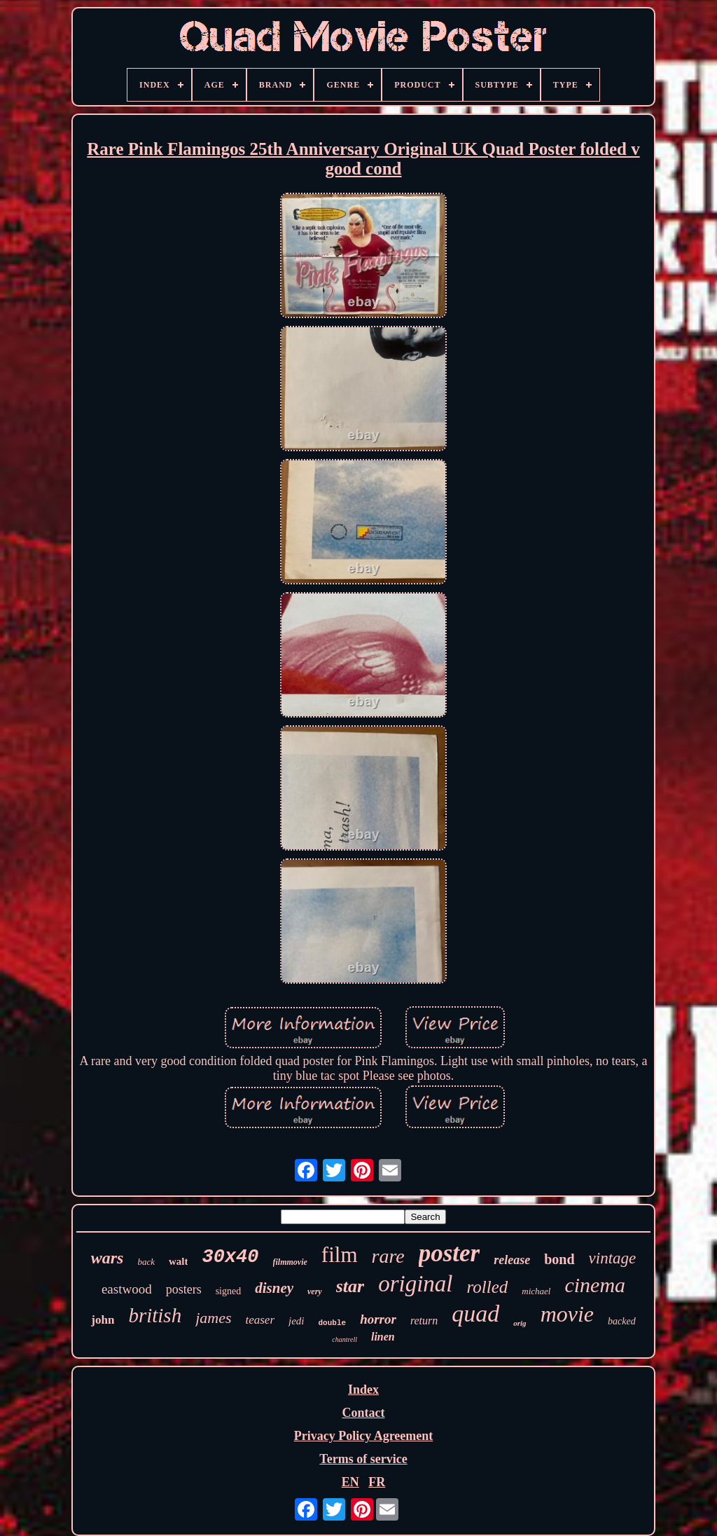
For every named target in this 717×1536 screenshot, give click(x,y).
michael (536, 1291)
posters (184, 1289)
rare (388, 1256)
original (415, 1283)
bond (559, 1259)
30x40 (230, 1257)
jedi (296, 1320)
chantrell (344, 1339)
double (333, 1323)
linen (383, 1337)
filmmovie (290, 1262)
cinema (594, 1284)
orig (519, 1323)
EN (350, 1482)
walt (178, 1261)
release (512, 1260)
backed (622, 1321)
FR (376, 1482)
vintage (612, 1258)
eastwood (127, 1289)
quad (475, 1313)
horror (378, 1319)
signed (229, 1291)
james (213, 1317)
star (350, 1286)
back (146, 1261)
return (424, 1320)
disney (274, 1288)
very (314, 1291)
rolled (487, 1286)
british (154, 1315)
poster (449, 1253)
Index (363, 1390)
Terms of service (363, 1459)
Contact (363, 1413)
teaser (259, 1319)
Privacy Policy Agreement (363, 1436)
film (339, 1254)
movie (567, 1313)
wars (107, 1258)
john (102, 1319)
